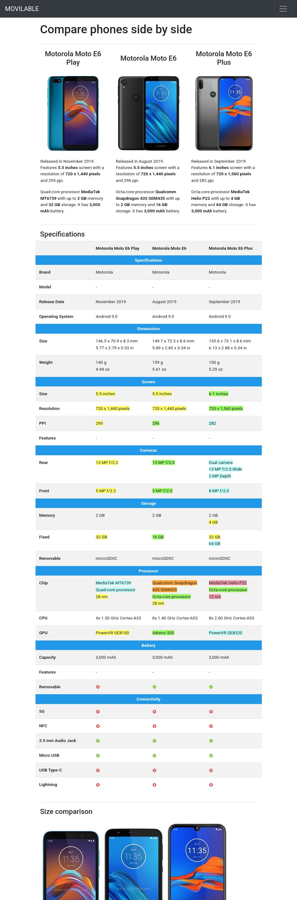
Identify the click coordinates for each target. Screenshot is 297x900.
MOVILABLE (22, 9)
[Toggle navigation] (283, 9)
